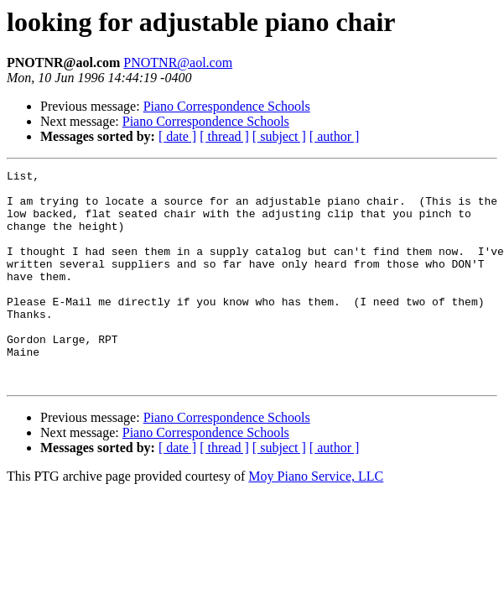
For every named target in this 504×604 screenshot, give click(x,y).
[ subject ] (279, 136)
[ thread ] (224, 136)
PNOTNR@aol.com (177, 62)
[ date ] (177, 136)
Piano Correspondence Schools (226, 106)
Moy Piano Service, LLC (315, 519)
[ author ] (334, 136)
